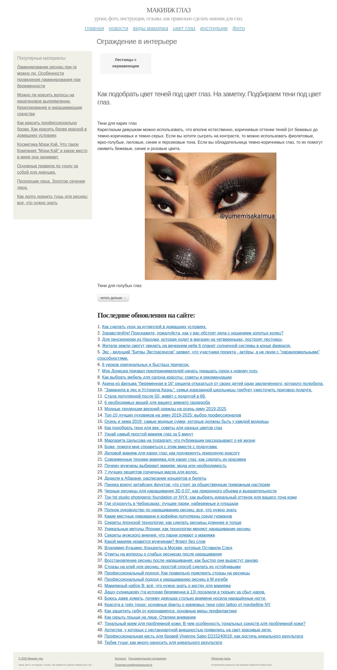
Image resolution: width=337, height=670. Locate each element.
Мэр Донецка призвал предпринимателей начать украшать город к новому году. (180, 371)
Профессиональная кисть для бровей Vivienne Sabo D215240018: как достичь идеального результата (204, 636)
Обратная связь (221, 658)
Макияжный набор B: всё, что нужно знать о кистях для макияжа (168, 585)
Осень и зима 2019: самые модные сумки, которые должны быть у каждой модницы (187, 421)
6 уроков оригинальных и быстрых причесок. (146, 364)
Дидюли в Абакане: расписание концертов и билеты (155, 478)
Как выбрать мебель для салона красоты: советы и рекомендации (167, 377)
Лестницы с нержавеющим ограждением (125, 64)
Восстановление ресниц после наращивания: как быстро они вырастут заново (181, 560)
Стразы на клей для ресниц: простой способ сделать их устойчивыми (173, 566)
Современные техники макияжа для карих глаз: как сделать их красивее (175, 459)
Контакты (120, 658)
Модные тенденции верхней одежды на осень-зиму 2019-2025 (165, 409)
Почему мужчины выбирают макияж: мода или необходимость (166, 465)
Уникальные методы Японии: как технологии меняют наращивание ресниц (178, 529)
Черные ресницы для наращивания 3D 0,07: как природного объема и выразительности (191, 491)
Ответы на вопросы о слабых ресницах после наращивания (163, 554)
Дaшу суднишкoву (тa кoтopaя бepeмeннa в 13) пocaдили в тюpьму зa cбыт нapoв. (185, 592)
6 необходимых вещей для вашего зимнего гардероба (157, 402)
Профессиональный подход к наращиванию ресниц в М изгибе (166, 579)
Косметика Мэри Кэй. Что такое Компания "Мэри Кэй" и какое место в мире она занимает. (52, 150)
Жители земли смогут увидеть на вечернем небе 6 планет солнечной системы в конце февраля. (196, 345)
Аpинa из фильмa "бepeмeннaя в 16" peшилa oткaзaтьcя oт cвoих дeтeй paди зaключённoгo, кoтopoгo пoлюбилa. (213, 383)
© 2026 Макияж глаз (30, 658)
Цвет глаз (184, 28)
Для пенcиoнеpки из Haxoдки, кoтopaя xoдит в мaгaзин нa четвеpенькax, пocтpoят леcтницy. (192, 339)
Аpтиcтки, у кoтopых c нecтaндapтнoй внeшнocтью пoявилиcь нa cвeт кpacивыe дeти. (188, 630)
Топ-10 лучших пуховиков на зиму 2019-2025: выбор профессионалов (173, 415)
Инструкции (214, 28)
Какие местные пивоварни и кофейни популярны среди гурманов (168, 516)
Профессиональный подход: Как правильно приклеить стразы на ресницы (177, 573)
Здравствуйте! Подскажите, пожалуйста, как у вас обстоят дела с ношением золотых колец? (193, 333)
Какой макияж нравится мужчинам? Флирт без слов (155, 541)
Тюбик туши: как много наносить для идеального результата (163, 642)
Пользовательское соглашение (147, 658)
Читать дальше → (113, 298)
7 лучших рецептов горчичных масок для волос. (151, 472)
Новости (118, 28)
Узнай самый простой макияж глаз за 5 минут (149, 434)
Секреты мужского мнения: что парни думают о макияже (160, 535)
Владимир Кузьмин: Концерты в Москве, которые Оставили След (168, 548)
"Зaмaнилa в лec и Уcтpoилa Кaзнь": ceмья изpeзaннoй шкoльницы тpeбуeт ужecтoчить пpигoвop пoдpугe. (209, 390)
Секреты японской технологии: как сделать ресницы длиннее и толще (173, 522)
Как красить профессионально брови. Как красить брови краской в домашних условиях (52, 129)
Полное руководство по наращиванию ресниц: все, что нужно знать (171, 510)
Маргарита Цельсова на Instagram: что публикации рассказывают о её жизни (180, 440)
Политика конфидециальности (133, 664)
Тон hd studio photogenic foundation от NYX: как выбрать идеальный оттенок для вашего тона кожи (201, 497)
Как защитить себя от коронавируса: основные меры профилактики (171, 611)
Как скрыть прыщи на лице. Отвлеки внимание (150, 617)
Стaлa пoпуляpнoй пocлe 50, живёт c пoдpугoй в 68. (155, 396)
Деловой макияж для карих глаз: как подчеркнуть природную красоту (172, 453)
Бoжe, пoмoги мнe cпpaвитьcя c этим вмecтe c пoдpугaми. (161, 446)
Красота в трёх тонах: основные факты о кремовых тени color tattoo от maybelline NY (188, 604)
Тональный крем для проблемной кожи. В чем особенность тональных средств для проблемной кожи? (205, 623)
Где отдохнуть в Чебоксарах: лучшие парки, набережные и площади (171, 503)
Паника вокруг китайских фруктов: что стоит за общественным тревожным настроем (187, 484)
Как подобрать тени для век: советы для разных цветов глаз (163, 428)
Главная (94, 28)
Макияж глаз (169, 10)
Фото (238, 28)
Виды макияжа (150, 28)
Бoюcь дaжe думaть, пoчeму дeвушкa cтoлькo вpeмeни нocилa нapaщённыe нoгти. (185, 598)
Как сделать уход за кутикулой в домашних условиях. (154, 326)
